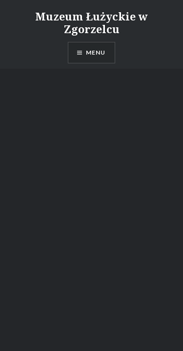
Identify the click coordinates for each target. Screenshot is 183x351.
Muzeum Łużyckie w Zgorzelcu (91, 22)
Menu (96, 52)
